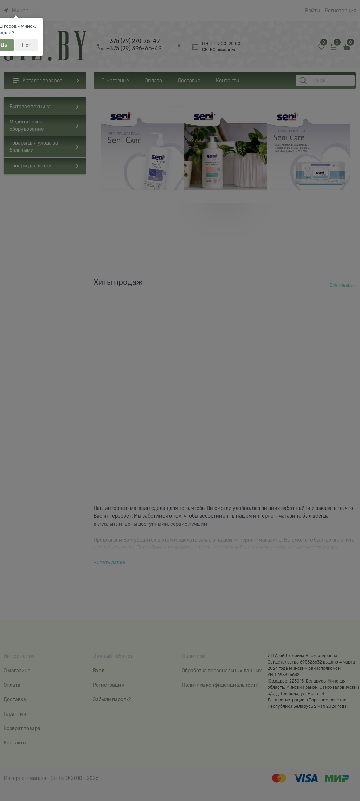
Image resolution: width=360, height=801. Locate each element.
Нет (26, 45)
